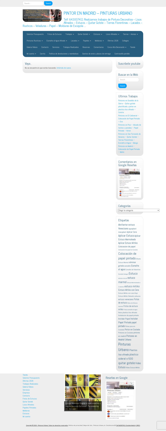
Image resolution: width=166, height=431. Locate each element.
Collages (125, 40)
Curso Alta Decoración (117, 47)
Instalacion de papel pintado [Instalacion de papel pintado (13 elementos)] (128, 315)
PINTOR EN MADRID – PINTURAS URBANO (98, 12)
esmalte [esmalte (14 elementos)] (127, 266)
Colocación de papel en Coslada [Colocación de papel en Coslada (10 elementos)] (128, 250)
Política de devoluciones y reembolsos (63, 53)
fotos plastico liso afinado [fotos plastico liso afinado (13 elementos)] (127, 312)
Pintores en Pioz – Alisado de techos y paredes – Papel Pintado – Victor (129, 127)
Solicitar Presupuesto (35, 34)
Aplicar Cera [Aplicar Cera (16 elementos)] (132, 232)
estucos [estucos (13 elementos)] (137, 296)
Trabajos (69, 34)
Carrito (42, 53)
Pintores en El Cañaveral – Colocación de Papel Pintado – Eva (129, 118)
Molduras (99, 40)
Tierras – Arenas (130, 34)
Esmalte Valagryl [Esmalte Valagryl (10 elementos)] (123, 274)
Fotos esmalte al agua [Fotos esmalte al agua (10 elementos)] (130, 310)
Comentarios (99, 47)
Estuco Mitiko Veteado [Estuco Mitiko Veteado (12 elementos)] (126, 296)
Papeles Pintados (29, 407)
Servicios (55, 47)
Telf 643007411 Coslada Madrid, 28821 (128, 425)
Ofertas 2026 (113, 40)
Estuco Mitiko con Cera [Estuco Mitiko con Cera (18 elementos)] (128, 289)
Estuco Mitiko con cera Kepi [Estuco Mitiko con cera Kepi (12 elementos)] (128, 293)
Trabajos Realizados (71, 47)
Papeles (87, 40)
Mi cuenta (31, 53)
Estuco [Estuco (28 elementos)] (133, 274)
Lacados (75, 40)
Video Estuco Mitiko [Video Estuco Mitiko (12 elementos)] (133, 367)
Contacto (45, 47)
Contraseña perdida (122, 53)
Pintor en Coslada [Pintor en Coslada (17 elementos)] (132, 329)
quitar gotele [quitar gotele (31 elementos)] (126, 363)
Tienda (132, 47)
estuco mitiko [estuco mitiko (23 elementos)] (132, 286)
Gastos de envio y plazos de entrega (96, 53)
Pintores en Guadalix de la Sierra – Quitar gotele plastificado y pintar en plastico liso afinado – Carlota (128, 106)
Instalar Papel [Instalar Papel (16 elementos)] (124, 318)
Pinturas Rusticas (35, 40)
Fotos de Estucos (54, 34)
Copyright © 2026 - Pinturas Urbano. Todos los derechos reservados (47, 425)
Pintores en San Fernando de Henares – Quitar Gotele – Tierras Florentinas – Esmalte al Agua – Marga (129, 138)
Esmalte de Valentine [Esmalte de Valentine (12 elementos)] (132, 270)
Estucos (98, 34)
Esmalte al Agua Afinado (57, 40)
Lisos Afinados (112, 34)
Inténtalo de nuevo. (64, 67)
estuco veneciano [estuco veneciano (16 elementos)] (125, 299)
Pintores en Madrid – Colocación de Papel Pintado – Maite (129, 149)
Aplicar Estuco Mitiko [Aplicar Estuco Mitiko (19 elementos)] (128, 243)
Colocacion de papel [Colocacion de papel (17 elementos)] (126, 246)
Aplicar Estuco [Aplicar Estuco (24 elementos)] (126, 236)
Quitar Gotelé (84, 34)
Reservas (86, 47)
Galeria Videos (32, 47)
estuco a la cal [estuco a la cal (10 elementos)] (122, 278)
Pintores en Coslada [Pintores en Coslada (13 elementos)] (125, 332)
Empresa (26, 392)
